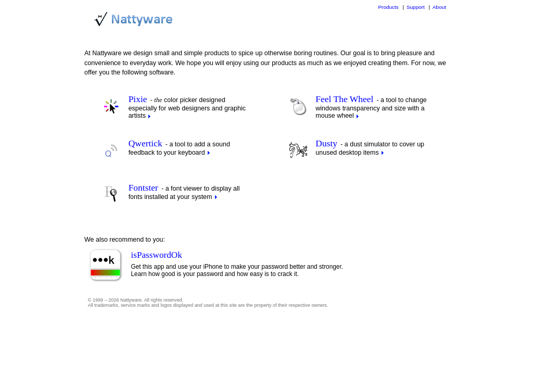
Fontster (143, 187)
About (439, 7)
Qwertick (145, 143)
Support (416, 7)
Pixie (138, 99)
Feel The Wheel (344, 99)
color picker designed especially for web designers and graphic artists (187, 107)
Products (388, 7)
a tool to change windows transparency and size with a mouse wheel (370, 107)
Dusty (326, 143)
